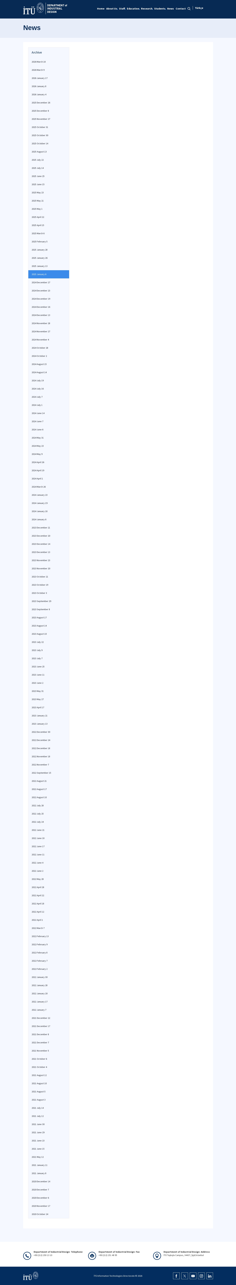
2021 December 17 (41, 1026)
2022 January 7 (39, 1009)
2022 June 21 (38, 829)
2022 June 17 (38, 846)
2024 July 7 (37, 396)
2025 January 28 (39, 249)
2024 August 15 (39, 364)
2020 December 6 (40, 1197)
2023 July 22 (38, 642)
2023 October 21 (40, 576)
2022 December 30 (41, 731)
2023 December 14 (41, 543)
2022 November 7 (40, 764)
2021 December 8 (40, 1034)
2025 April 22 (38, 217)
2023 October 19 (40, 584)
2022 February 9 (39, 944)
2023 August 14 (39, 625)
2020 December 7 (40, 1189)
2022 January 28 (39, 985)
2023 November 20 (41, 568)
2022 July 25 (38, 813)
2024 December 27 (41, 282)
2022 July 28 (38, 805)
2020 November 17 (41, 1205)
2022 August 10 (39, 797)
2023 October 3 (39, 592)
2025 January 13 (39, 266)
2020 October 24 (40, 1214)
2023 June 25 (38, 666)
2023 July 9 (37, 650)
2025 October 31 (40, 127)
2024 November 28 (41, 323)
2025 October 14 (40, 143)
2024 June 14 (38, 413)
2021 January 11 (39, 1165)
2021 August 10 (39, 1083)
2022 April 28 (38, 887)
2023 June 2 (37, 682)
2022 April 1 (37, 919)
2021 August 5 (38, 1091)
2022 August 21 (39, 780)
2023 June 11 (38, 674)
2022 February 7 (39, 960)
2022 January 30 (39, 977)
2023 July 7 (37, 658)
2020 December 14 (41, 1181)
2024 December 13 (41, 315)
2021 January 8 (39, 1173)
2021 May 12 (38, 1156)
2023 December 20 (41, 535)
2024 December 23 (41, 290)
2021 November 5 (40, 1050)
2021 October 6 (39, 1058)
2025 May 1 (37, 208)
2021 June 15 (38, 1148)
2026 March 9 (38, 69)
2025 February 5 (39, 241)
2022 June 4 (37, 862)
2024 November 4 (40, 339)
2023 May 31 (38, 691)
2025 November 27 (41, 118)
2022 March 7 (38, 928)
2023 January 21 (39, 715)
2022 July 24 (38, 821)
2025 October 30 (40, 135)
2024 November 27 (41, 331)
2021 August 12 (39, 1075)
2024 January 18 (39, 511)
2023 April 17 (38, 707)
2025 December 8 (40, 110)
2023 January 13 (39, 723)
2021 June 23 (38, 1140)
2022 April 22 (38, 895)
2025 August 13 (39, 151)
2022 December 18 (41, 748)
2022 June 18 (38, 838)
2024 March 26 (39, 486)
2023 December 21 (41, 527)
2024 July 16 (38, 388)
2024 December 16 (41, 306)
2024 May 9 (37, 454)
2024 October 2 (39, 355)
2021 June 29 (38, 1132)
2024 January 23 (39, 494)
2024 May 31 (38, 437)
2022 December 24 (41, 740)
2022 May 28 (38, 879)
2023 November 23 (41, 560)
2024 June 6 (37, 429)
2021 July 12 (38, 1116)
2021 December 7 (40, 1042)
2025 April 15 (38, 225)
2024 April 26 (38, 462)
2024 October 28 (40, 347)
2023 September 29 (41, 601)
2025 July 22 (38, 159)
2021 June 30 (38, 1124)
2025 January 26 (39, 257)
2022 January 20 (39, 993)
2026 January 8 (39, 86)
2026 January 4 (39, 94)
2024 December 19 (41, 298)
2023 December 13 (41, 552)
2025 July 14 (38, 167)
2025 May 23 (38, 192)
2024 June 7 (37, 421)
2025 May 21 (38, 200)
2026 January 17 (39, 78)
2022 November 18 (41, 756)
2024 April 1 (37, 478)
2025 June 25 (38, 176)
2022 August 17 (39, 789)
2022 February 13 (40, 936)
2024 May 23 (38, 445)
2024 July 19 (38, 380)
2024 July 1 (37, 404)
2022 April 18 (38, 903)
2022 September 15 (41, 772)
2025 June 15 (38, 184)
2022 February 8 (39, 952)
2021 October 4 (39, 1066)
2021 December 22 (41, 1017)
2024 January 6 (39, 519)
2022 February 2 (39, 968)
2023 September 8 (41, 609)
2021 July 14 (38, 1107)
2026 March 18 (39, 61)
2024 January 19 (39, 503)
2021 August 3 (38, 1099)
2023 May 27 (38, 699)
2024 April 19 (38, 470)
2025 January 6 (39, 274)
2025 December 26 (41, 102)
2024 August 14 (39, 372)
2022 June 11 (38, 854)
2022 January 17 (39, 1001)
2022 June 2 (37, 870)
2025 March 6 (38, 233)
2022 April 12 (38, 911)
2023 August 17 (39, 617)
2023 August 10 (39, 633)
